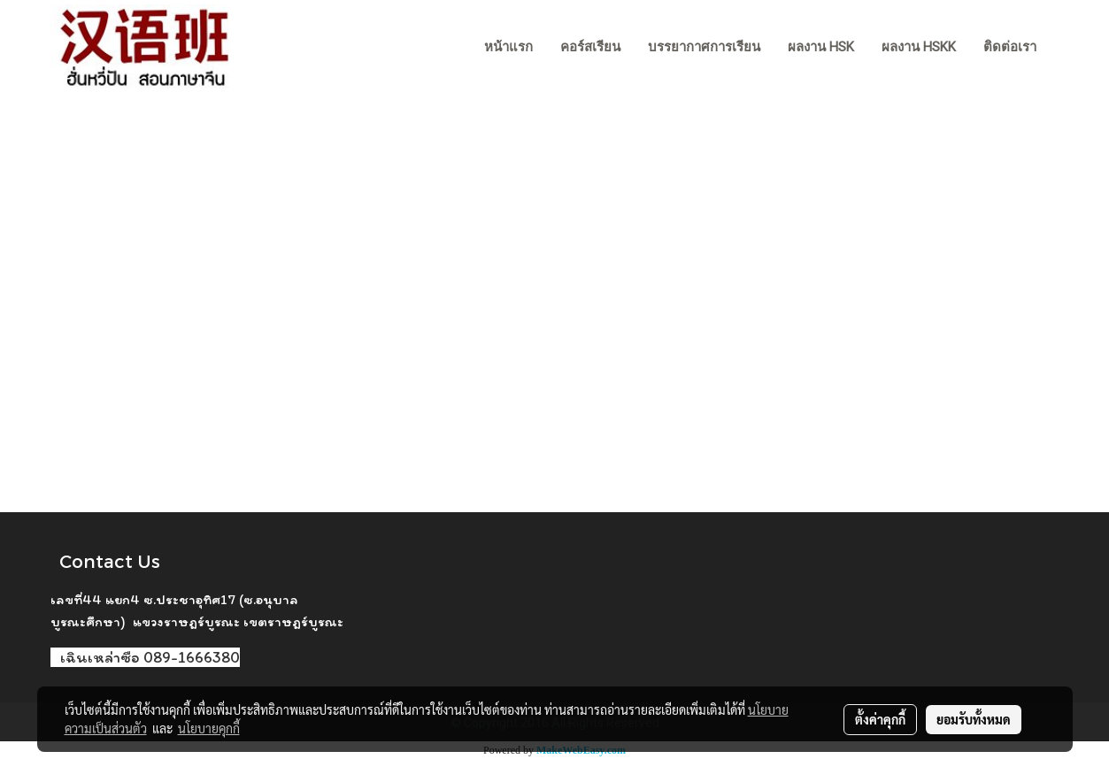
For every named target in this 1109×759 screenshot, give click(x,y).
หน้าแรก (508, 47)
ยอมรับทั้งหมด (973, 719)
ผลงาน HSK (821, 47)
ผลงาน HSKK (919, 47)
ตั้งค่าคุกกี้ (880, 719)
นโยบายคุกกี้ (209, 728)
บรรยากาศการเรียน (704, 47)
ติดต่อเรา (1009, 47)
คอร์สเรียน (590, 47)
